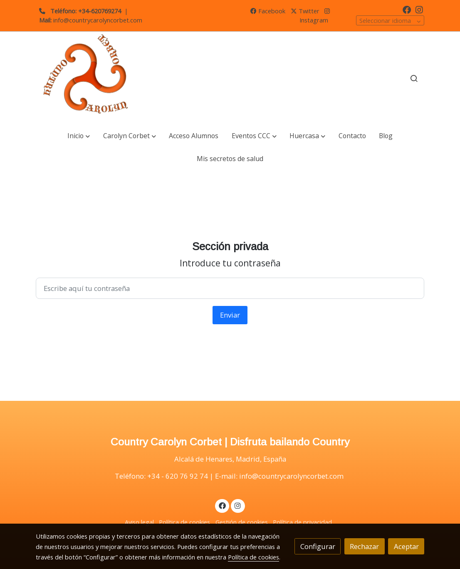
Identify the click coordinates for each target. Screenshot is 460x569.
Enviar (230, 315)
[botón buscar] (414, 78)
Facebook (267, 11)
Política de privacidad (302, 522)
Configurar (317, 546)
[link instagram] (419, 9)
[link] (89, 78)
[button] (78, 136)
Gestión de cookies (241, 522)
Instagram (314, 16)
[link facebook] (407, 9)
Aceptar (406, 546)
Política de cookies (184, 522)
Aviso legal (139, 522)
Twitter (305, 11)
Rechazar (364, 546)
